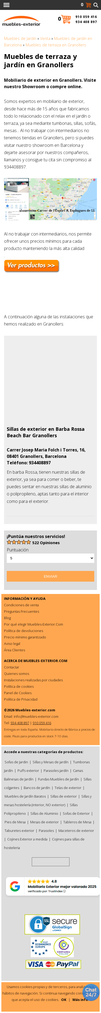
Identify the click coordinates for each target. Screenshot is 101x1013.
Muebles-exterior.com (35, 710)
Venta (45, 38)
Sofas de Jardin (16, 762)
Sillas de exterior (63, 796)
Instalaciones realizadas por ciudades (33, 680)
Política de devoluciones (23, 630)
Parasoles (46, 830)
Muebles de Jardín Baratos (25, 796)
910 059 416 (86, 16)
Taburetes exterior (19, 830)
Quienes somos (16, 673)
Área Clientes (14, 650)
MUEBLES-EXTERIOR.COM (45, 660)
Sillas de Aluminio (44, 813)
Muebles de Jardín (20, 38)
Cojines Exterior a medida (27, 839)
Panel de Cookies (18, 692)
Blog (7, 617)
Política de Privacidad (20, 699)
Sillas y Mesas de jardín (50, 762)
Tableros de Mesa (77, 822)
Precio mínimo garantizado (25, 637)
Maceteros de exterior (76, 830)
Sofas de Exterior (76, 813)
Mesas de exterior (44, 822)
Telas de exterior (68, 787)
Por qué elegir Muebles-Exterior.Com (33, 624)
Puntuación (18, 550)
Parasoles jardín (56, 770)
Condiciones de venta (21, 605)
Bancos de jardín (37, 787)
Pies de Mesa (15, 822)
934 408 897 (86, 22)
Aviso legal (12, 643)
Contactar (11, 667)
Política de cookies (19, 686)
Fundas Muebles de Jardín (58, 779)
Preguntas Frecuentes (21, 611)
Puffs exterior (28, 770)
